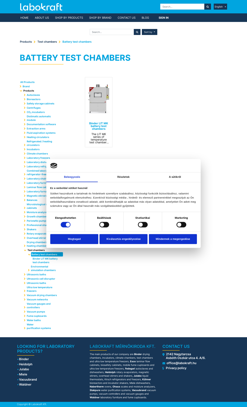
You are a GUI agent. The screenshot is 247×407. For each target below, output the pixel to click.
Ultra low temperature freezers (39, 289)
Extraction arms (36, 128)
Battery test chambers (77, 41)
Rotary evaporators (38, 233)
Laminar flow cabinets (40, 187)
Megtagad (74, 239)
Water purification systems (39, 326)
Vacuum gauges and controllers (39, 305)
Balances (32, 200)
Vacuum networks (37, 299)
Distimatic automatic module (39, 118)
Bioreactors (33, 99)
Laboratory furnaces (39, 191)
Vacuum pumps (36, 311)
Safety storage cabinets (40, 103)
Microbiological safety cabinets (40, 206)
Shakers (31, 229)
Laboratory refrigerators (41, 166)
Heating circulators (38, 137)
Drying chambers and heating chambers (39, 244)
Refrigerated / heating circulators (39, 143)
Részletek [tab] (123, 176)
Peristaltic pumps (37, 220)
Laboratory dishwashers (41, 162)
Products (26, 41)
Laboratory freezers (38, 157)
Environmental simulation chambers (43, 268)
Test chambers (47, 41)
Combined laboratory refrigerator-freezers (39, 172)
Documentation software (41, 124)
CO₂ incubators (36, 112)
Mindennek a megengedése (173, 239)
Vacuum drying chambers (42, 295)
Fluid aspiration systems (41, 132)
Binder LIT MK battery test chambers (45, 260)
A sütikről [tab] (175, 176)
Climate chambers (37, 153)
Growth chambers (37, 216)
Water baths (34, 320)
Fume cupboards (37, 315)
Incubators (33, 149)
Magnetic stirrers (37, 195)
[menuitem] (24, 17)
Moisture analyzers (38, 212)
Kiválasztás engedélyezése (124, 239)
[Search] (207, 7)
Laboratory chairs (37, 178)
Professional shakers (39, 225)
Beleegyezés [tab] (72, 176)
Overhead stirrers (37, 237)
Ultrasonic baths (36, 274)
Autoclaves (33, 94)
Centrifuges (34, 107)
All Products (27, 82)
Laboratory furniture (39, 182)
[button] (149, 32)
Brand (26, 86)
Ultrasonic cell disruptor (41, 278)
